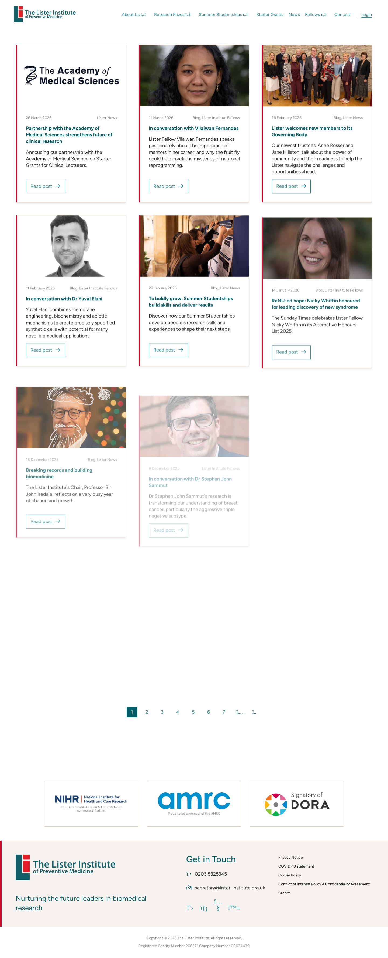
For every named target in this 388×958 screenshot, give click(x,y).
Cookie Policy (289, 875)
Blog (196, 118)
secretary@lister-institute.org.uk (225, 888)
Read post (41, 186)
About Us (134, 14)
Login (366, 14)
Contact (342, 14)
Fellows (315, 14)
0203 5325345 (206, 874)
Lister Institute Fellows (221, 118)
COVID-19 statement (296, 866)
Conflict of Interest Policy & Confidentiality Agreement (324, 884)
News (294, 14)
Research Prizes (172, 14)
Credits (284, 893)
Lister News (107, 118)
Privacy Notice (290, 857)
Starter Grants (269, 14)
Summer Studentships (223, 14)
